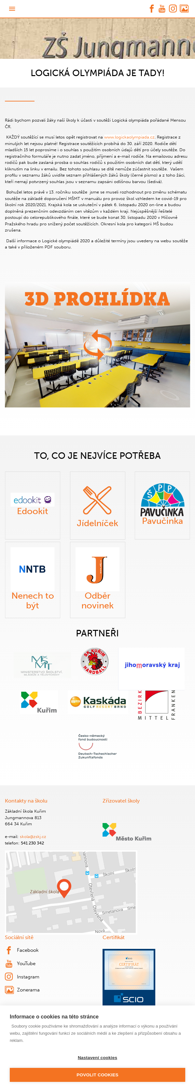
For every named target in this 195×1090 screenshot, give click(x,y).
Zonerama (22, 990)
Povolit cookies (97, 1074)
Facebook (22, 950)
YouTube (20, 964)
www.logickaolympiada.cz (129, 137)
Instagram (22, 977)
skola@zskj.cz (33, 836)
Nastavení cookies (97, 1057)
